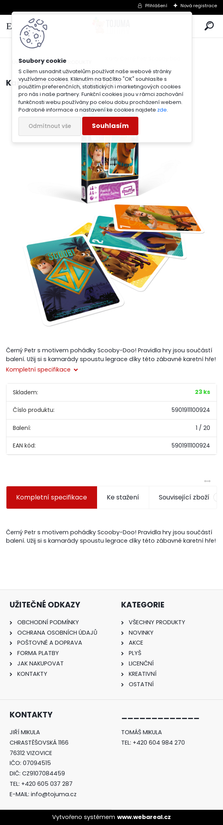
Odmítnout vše (49, 126)
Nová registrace (198, 5)
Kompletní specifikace (51, 497)
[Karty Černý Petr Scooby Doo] (111, 215)
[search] (209, 26)
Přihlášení (156, 5)
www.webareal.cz (144, 817)
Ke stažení (123, 497)
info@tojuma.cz (54, 794)
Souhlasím (110, 125)
